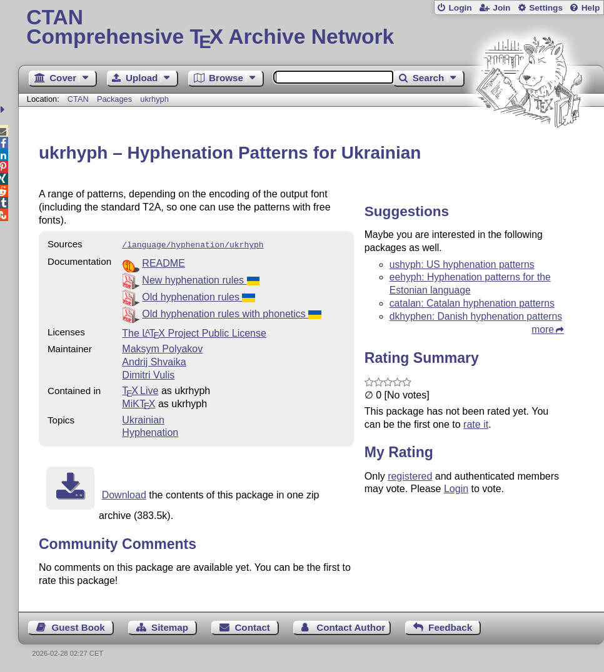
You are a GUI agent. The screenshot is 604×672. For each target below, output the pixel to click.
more (542, 329)
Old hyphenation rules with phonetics (231, 312)
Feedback (450, 626)
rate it (475, 424)
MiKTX (138, 402)
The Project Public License (194, 332)
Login (459, 7)
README (163, 262)
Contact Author (350, 626)
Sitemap (169, 626)
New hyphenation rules (200, 279)
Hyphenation (150, 431)
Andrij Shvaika (154, 360)
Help (590, 7)
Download (124, 493)
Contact (252, 626)
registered (410, 476)
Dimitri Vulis (148, 373)
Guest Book (77, 626)
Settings (546, 7)
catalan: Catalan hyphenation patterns (472, 303)
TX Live (140, 389)
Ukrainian (143, 418)
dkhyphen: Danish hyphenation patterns (476, 316)
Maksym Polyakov (162, 347)
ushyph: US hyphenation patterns (462, 264)
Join (501, 7)
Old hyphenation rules (198, 295)
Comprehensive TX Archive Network (310, 28)
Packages (115, 99)
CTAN (78, 99)
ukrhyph (154, 99)
